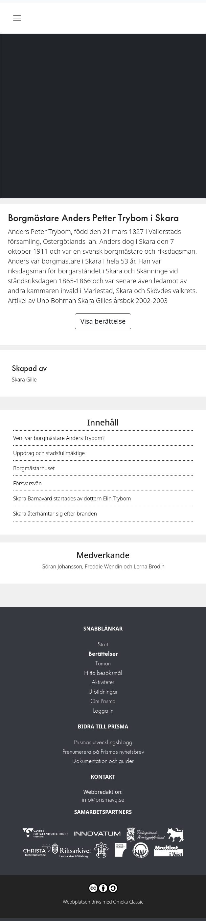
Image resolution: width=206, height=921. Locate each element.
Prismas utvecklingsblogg (103, 742)
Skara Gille (24, 379)
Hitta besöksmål (103, 673)
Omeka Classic (128, 902)
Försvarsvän (27, 483)
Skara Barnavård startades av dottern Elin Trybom (72, 498)
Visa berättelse (103, 321)
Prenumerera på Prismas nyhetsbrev (103, 752)
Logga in (103, 710)
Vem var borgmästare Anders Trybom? (58, 438)
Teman (103, 663)
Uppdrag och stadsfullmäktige (49, 453)
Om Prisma (103, 701)
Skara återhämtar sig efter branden (55, 513)
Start (103, 644)
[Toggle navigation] (17, 18)
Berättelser (103, 654)
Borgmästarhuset (34, 468)
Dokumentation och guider (103, 761)
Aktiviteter (103, 682)
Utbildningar (103, 691)
